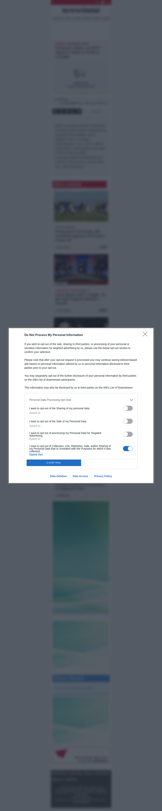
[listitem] (81, 400)
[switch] (128, 408)
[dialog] (81, 405)
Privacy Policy (103, 476)
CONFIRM (54, 462)
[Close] (146, 335)
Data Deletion (58, 476)
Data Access (80, 476)
